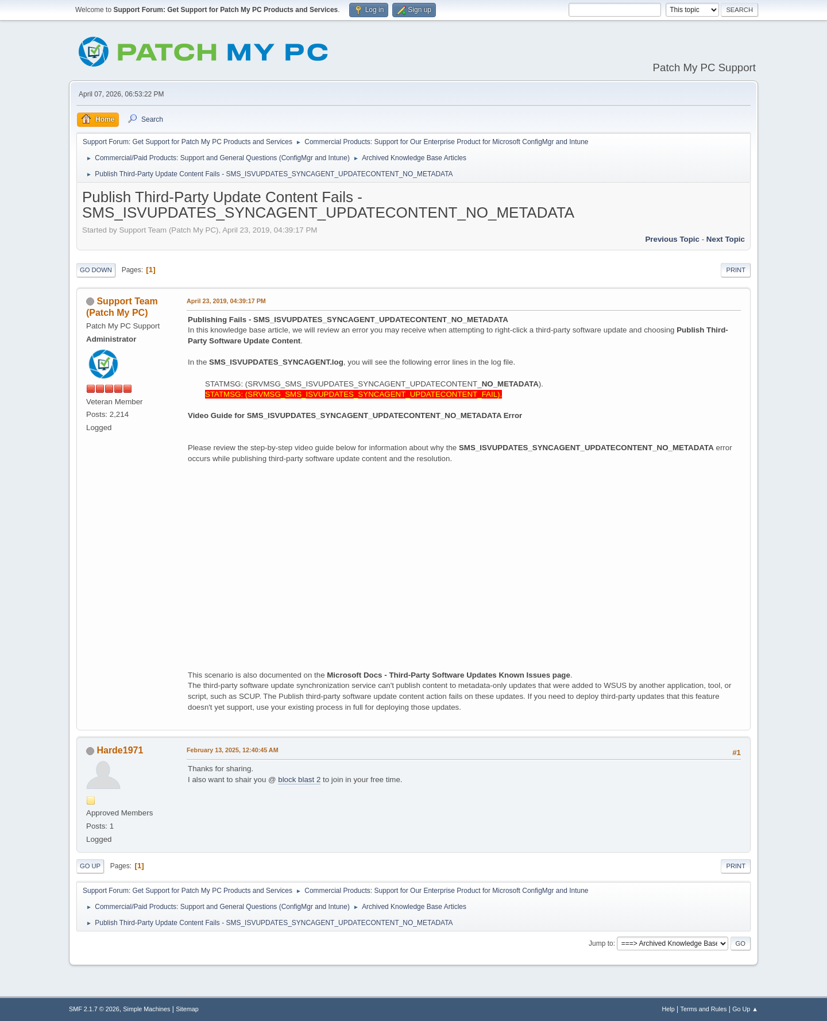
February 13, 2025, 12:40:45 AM (233, 750)
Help (668, 1008)
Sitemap (187, 1008)
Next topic (725, 239)
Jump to (601, 943)
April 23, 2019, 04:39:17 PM (226, 300)
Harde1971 (119, 750)
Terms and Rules (704, 1008)
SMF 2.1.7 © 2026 (94, 1008)
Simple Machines (146, 1008)
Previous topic (672, 239)
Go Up (90, 866)
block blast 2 (299, 779)
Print (735, 269)
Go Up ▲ (745, 1008)
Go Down (96, 269)
